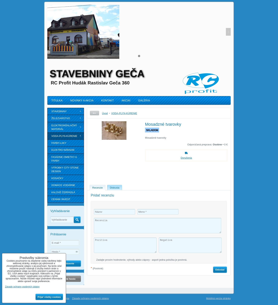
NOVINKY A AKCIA (81, 100)
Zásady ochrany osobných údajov (90, 298)
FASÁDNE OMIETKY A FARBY (64, 159)
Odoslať (220, 269)
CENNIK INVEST (60, 199)
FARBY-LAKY (58, 143)
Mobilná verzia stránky (218, 298)
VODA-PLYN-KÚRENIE (64, 136)
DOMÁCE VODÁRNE (63, 185)
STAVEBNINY (59, 111)
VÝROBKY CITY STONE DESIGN (65, 169)
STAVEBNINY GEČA (97, 73)
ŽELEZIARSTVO (60, 118)
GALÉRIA (144, 100)
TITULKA (57, 100)
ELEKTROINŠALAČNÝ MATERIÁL (64, 127)
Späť (94, 113)
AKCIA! (126, 100)
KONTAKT (107, 100)
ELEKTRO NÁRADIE (63, 149)
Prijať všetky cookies (49, 297)
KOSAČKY (57, 178)
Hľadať (77, 220)
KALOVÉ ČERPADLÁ (63, 192)
